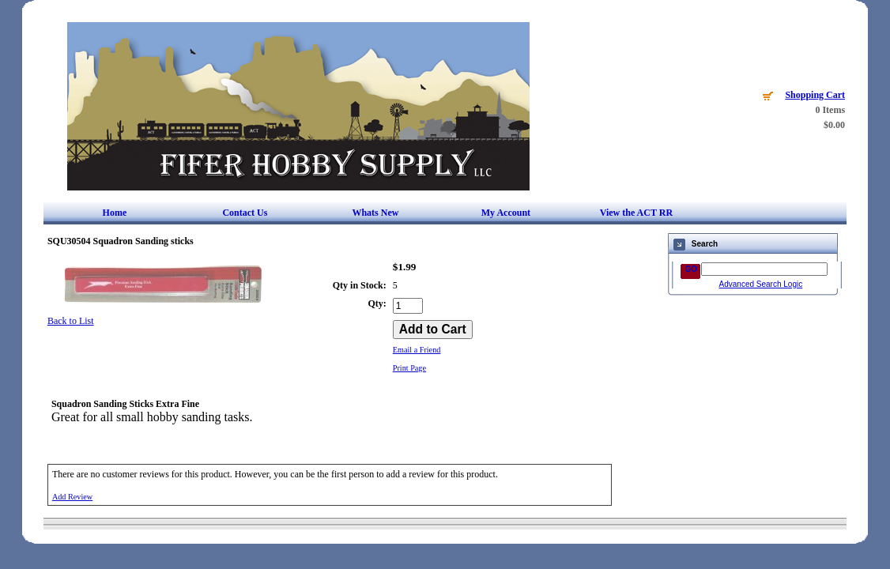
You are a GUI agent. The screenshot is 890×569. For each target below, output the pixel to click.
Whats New (375, 212)
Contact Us (244, 212)
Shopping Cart (815, 94)
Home (115, 212)
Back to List (70, 320)
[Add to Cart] (433, 329)
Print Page (409, 368)
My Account (505, 212)
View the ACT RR (636, 212)
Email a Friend (417, 349)
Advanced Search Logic (761, 284)
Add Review (72, 496)
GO (691, 269)
